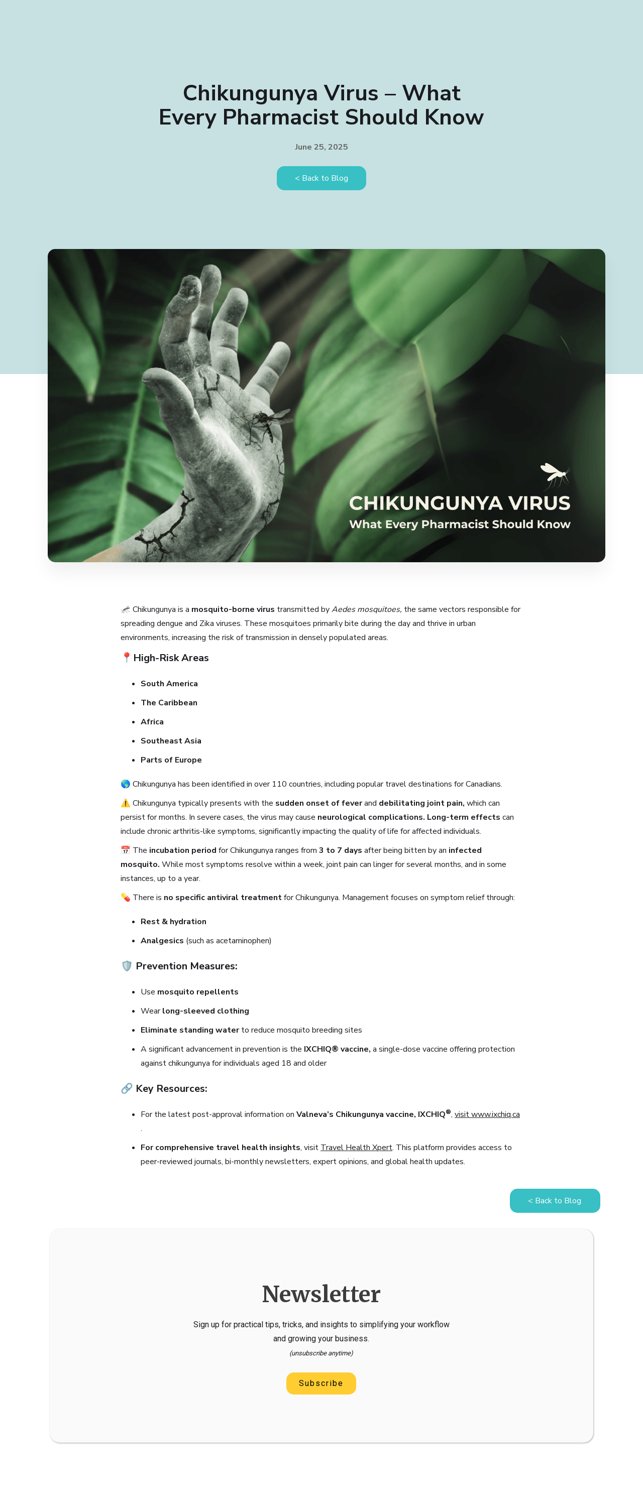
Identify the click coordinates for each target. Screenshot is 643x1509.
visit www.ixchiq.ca (487, 1114)
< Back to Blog (321, 178)
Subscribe (321, 1383)
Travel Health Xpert (356, 1147)
